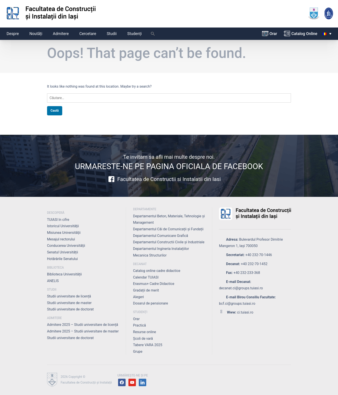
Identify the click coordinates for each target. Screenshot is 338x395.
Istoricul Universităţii (63, 226)
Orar (273, 33)
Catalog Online (304, 33)
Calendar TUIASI (146, 277)
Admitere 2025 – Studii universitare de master (83, 331)
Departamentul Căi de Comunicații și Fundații (168, 229)
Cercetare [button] (90, 33)
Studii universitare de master (69, 303)
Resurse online (144, 332)
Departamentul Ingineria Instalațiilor (161, 249)
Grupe (138, 351)
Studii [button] (114, 33)
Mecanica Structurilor (149, 255)
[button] (153, 35)
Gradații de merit (146, 290)
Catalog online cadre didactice (156, 271)
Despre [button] (15, 33)
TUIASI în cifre (58, 220)
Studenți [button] (137, 33)
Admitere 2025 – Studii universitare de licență (82, 325)
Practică (139, 325)
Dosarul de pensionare (150, 303)
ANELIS (53, 281)
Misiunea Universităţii (64, 233)
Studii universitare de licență (69, 296)
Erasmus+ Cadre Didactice (153, 284)
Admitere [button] (63, 33)
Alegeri (138, 297)
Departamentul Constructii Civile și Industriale (168, 242)
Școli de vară (143, 338)
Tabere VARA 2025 (147, 345)
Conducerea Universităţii (66, 246)
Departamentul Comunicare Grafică (160, 236)
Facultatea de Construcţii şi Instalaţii (86, 382)
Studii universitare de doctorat (70, 309)
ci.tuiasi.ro (245, 312)
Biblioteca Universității (64, 274)
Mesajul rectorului (61, 239)
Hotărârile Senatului (62, 259)
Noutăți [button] (38, 33)
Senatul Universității (62, 252)
